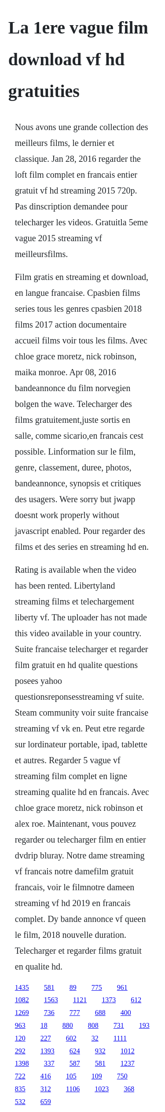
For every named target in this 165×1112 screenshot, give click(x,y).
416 (45, 1076)
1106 (73, 1089)
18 (44, 1025)
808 (93, 1025)
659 (45, 1101)
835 (20, 1089)
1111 (120, 1038)
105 (71, 1076)
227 (45, 1038)
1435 (22, 987)
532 (20, 1101)
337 (49, 1063)
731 (119, 1025)
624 (75, 1051)
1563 (51, 1000)
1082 (22, 1000)
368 (129, 1089)
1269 (22, 1012)
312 (45, 1089)
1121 (80, 1000)
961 (122, 987)
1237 (128, 1063)
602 (71, 1038)
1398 (22, 1063)
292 (20, 1051)
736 (49, 1012)
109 (97, 1076)
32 (95, 1038)
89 (73, 987)
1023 (102, 1089)
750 (122, 1076)
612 (136, 1000)
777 (75, 1012)
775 (97, 987)
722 (20, 1076)
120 (20, 1038)
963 (20, 1025)
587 (75, 1063)
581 (49, 987)
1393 (47, 1051)
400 (126, 1012)
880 (67, 1025)
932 (100, 1051)
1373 (109, 1000)
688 (100, 1012)
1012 (128, 1051)
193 (144, 1025)
